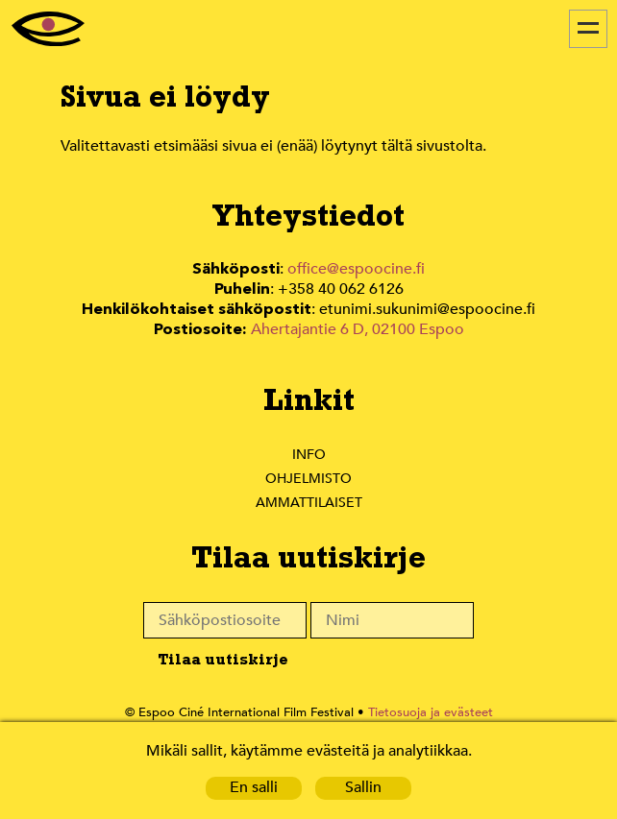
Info (308, 450)
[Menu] (588, 29)
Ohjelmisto (308, 474)
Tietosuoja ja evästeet (424, 709)
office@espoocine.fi (355, 269)
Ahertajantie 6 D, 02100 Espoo (355, 327)
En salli (254, 788)
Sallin (364, 788)
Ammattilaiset (308, 498)
